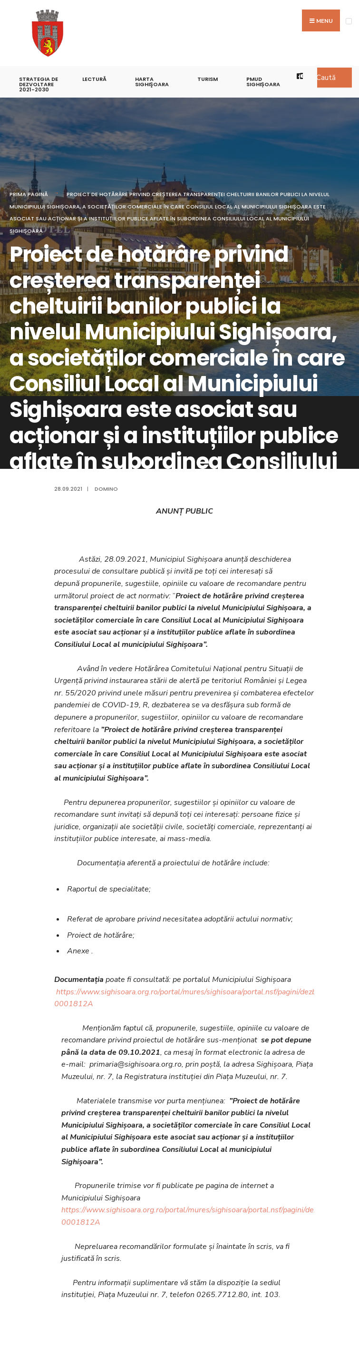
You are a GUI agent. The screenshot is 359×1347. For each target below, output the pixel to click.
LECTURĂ (94, 79)
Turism (207, 79)
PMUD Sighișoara (263, 81)
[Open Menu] (349, 21)
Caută (326, 77)
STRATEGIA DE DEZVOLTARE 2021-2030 (38, 84)
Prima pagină (29, 194)
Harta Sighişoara (152, 81)
